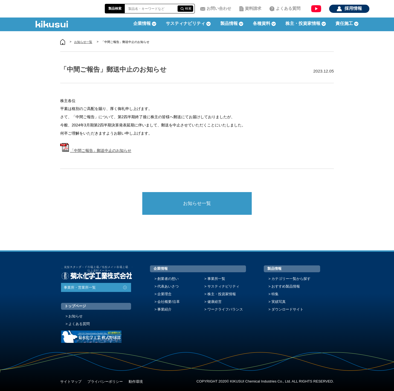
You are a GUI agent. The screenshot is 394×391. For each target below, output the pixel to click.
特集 (275, 294)
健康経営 (214, 302)
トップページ (75, 306)
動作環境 (136, 382)
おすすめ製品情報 (285, 286)
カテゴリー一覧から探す (291, 279)
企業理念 (164, 294)
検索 (188, 8)
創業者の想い (168, 279)
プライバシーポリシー (105, 382)
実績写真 (278, 302)
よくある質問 (288, 8)
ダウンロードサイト (287, 309)
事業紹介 (164, 309)
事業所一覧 (216, 279)
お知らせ (75, 316)
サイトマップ (71, 382)
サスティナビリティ (185, 23)
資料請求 (253, 8)
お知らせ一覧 (83, 42)
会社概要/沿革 (168, 302)
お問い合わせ (219, 8)
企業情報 (160, 269)
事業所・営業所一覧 (80, 287)
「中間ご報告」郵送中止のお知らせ (100, 150)
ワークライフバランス (225, 309)
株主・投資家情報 (221, 294)
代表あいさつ (168, 286)
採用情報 (353, 8)
